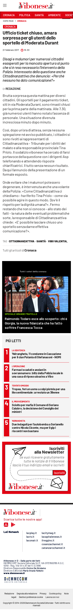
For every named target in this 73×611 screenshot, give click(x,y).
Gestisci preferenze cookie (31, 597)
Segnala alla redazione (27, 593)
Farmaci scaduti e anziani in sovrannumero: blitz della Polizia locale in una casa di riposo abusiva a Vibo (37, 373)
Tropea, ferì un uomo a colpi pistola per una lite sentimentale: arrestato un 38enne (38, 390)
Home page (8, 21)
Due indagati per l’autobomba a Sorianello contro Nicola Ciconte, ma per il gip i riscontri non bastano (37, 427)
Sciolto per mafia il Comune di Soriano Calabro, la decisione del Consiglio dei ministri (35, 408)
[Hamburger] (5, 6)
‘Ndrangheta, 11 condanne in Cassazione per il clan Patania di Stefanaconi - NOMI (36, 355)
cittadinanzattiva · (22, 241)
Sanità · (41, 241)
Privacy (43, 593)
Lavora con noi (52, 597)
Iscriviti (59, 473)
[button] (66, 23)
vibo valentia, (58, 241)
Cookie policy (55, 593)
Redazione (9, 593)
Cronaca (21, 21)
